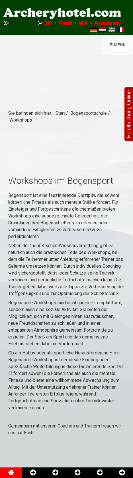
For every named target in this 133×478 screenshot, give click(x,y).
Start (60, 113)
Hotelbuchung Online (129, 114)
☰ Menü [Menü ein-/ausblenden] (117, 45)
